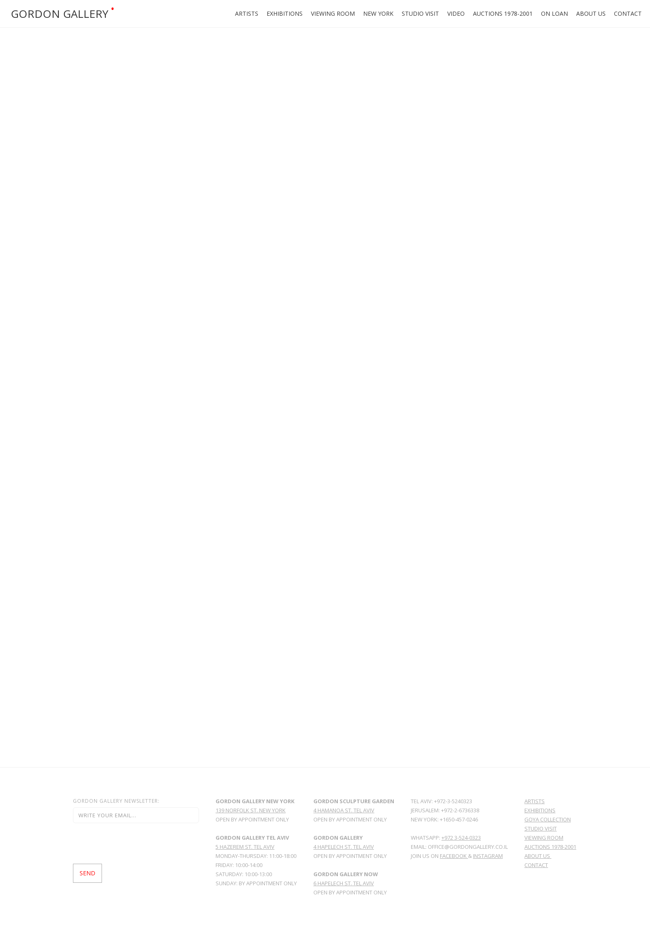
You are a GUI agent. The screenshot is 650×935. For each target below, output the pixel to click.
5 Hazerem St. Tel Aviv (245, 846)
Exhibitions (285, 13)
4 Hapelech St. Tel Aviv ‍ (343, 846)
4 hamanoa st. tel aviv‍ (343, 810)
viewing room (543, 837)
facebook (454, 856)
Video (456, 13)
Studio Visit (420, 13)
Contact (628, 13)
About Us (591, 13)
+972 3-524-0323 (461, 837)
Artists (246, 13)
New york (378, 13)
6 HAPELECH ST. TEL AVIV (343, 883)
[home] (113, 13)
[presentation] (136, 843)
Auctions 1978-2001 (503, 13)
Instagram (488, 856)
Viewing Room (333, 13)
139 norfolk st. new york (251, 810)
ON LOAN (554, 13)
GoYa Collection (547, 819)
